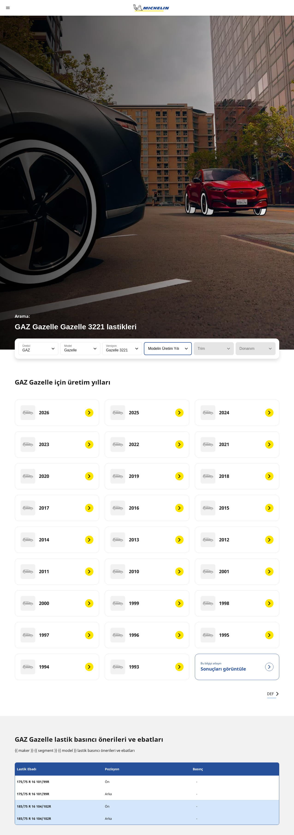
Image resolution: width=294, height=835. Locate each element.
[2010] (147, 571)
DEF (273, 693)
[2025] (147, 413)
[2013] (147, 540)
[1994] (57, 667)
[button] (52, 348)
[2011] (57, 571)
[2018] (237, 476)
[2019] (147, 476)
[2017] (57, 508)
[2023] (57, 444)
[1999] (147, 603)
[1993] (147, 667)
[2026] (57, 413)
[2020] (57, 476)
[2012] (237, 540)
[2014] (57, 540)
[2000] (57, 603)
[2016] (147, 508)
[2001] (237, 571)
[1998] (237, 603)
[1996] (147, 635)
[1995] (237, 635)
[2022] (147, 444)
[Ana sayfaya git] (151, 8)
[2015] (237, 508)
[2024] (237, 413)
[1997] (57, 635)
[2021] (237, 444)
